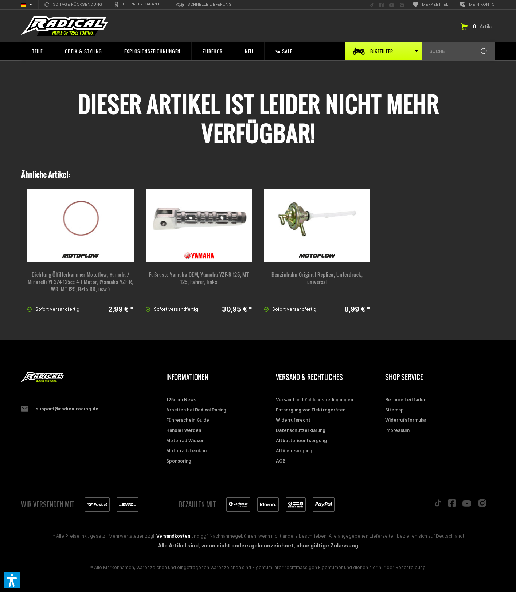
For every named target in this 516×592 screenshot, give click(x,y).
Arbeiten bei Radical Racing (196, 410)
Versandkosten (173, 536)
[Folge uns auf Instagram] (402, 5)
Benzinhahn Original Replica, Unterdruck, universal (317, 278)
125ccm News (181, 399)
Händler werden (183, 430)
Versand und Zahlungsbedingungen (314, 399)
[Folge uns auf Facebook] (382, 5)
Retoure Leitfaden (405, 399)
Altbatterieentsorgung (301, 440)
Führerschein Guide (187, 420)
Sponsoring (178, 461)
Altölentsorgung (294, 450)
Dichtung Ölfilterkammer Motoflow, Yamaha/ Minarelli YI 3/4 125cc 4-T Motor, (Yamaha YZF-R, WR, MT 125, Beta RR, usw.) (80, 282)
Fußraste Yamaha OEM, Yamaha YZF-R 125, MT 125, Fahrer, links (199, 278)
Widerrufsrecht (293, 420)
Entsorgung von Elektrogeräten (310, 410)
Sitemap (394, 410)
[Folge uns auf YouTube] (391, 5)
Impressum (397, 430)
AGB (280, 461)
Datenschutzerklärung (300, 430)
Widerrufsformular (405, 420)
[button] (12, 580)
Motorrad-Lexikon (186, 450)
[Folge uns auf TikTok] (372, 5)
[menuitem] (73, 4)
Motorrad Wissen (185, 440)
